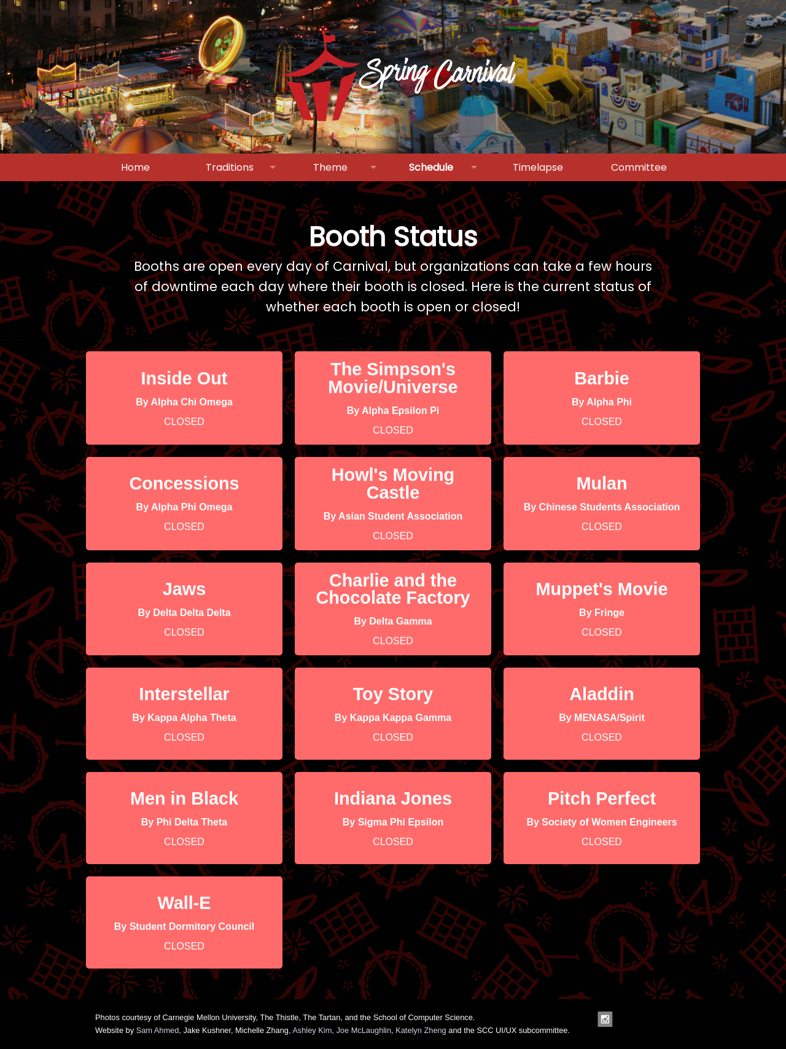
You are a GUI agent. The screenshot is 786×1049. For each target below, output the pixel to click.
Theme (330, 167)
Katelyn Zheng (420, 1030)
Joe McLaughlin (363, 1030)
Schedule (431, 167)
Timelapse (538, 167)
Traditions (230, 167)
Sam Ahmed (157, 1030)
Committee (639, 167)
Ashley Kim (312, 1030)
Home (135, 167)
